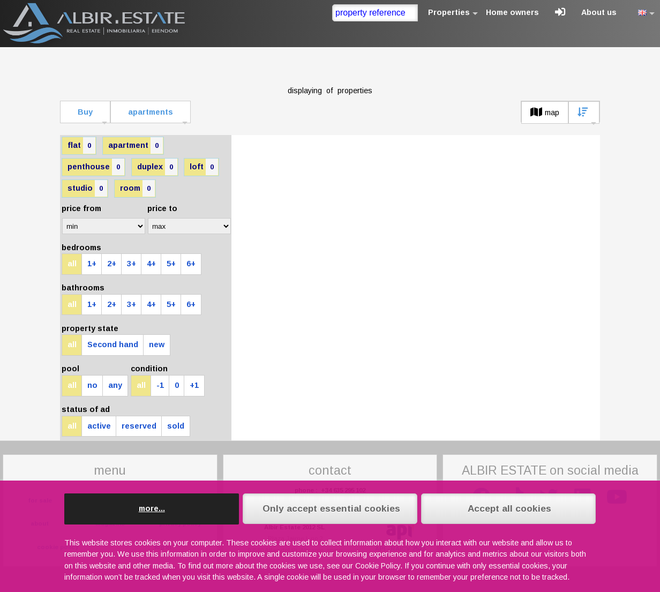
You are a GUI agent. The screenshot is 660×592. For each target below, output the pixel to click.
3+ (131, 263)
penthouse (96, 167)
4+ (151, 263)
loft (204, 167)
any (115, 385)
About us (599, 12)
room (137, 188)
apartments (150, 112)
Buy (85, 112)
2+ (111, 263)
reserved (139, 426)
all (72, 263)
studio (87, 188)
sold (175, 426)
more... (152, 508)
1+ (91, 263)
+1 (194, 385)
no (92, 385)
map (544, 112)
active (99, 426)
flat (81, 145)
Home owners (512, 12)
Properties (449, 12)
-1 (160, 385)
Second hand (112, 344)
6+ (191, 263)
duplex (157, 167)
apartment (135, 145)
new (156, 344)
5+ (171, 263)
